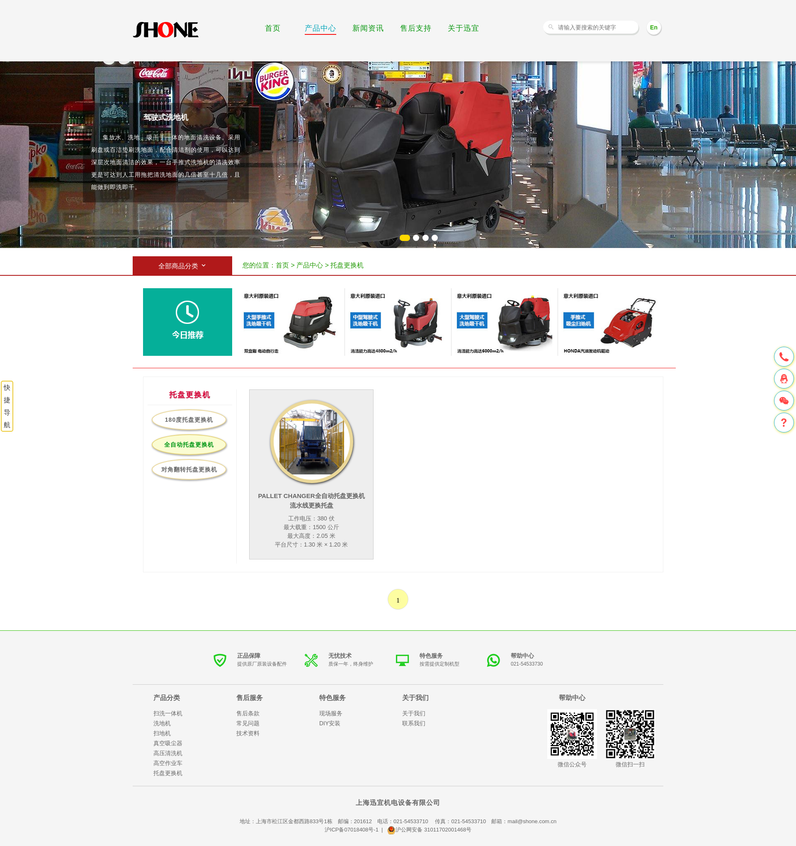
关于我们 (413, 713)
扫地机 (162, 733)
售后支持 (416, 28)
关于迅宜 (463, 28)
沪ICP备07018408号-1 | (356, 830)
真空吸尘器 (167, 743)
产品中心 (320, 28)
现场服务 (330, 713)
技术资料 (248, 733)
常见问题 (248, 723)
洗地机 (166, 30)
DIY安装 (329, 723)
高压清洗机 (167, 753)
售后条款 (248, 713)
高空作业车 (167, 763)
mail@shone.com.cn (531, 821)
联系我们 (413, 723)
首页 (273, 28)
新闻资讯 (368, 28)
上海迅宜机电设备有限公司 (398, 802)
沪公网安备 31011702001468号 (429, 830)
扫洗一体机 (167, 713)
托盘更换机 (167, 773)
